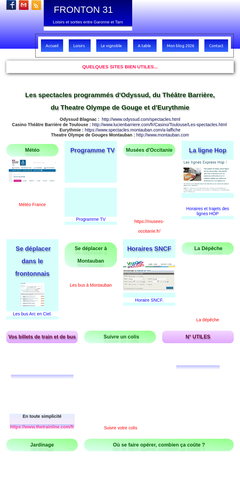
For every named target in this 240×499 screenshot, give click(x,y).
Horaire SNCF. (149, 280)
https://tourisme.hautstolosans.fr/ (81, 437)
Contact (216, 45)
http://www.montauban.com (162, 134)
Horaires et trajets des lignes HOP (207, 211)
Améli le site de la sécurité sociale (159, 380)
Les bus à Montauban (91, 265)
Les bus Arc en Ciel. (32, 293)
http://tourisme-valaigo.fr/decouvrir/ (198, 415)
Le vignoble (112, 45)
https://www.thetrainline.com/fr (42, 341)
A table (145, 45)
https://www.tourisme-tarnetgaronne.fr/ (191, 429)
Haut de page (19, 445)
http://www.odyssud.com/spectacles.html (141, 119)
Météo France (32, 204)
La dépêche (207, 252)
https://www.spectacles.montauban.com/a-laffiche (132, 129)
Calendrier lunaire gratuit (42, 380)
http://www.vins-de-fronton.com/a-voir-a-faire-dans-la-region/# (62, 424)
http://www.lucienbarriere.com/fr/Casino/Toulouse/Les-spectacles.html (159, 124)
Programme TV (91, 172)
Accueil (52, 45)
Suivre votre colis (121, 333)
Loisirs (79, 45)
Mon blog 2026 (180, 45)
